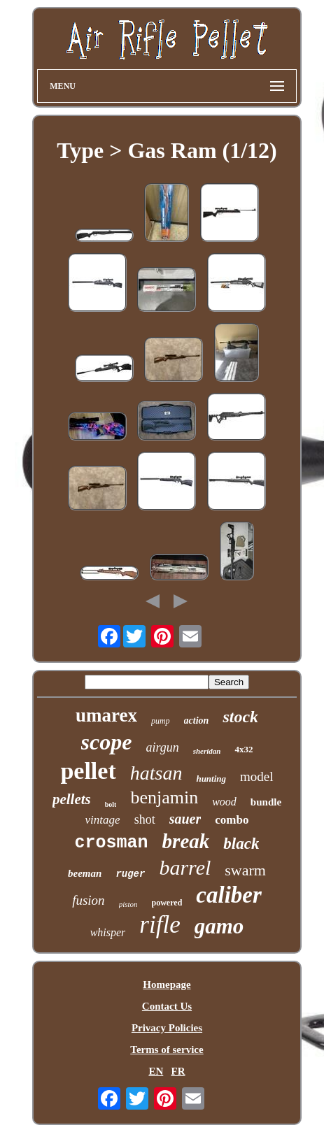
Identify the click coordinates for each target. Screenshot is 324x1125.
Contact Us (167, 1006)
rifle (159, 924)
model (257, 776)
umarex (106, 715)
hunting (211, 778)
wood (224, 802)
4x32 (243, 749)
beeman (84, 873)
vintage (102, 819)
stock (240, 717)
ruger (130, 874)
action (196, 720)
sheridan (207, 751)
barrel (185, 867)
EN (155, 1071)
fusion (88, 900)
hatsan (156, 773)
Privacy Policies (167, 1027)
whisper (108, 932)
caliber (228, 895)
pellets (71, 799)
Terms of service (166, 1049)
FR (178, 1071)
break (186, 841)
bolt (111, 804)
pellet (87, 771)
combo (231, 819)
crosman (111, 843)
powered (167, 903)
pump (160, 721)
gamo (219, 926)
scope (106, 741)
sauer (185, 818)
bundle (266, 802)
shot (144, 819)
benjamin (164, 797)
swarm (245, 870)
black (241, 843)
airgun (162, 747)
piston (128, 904)
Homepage (166, 984)
